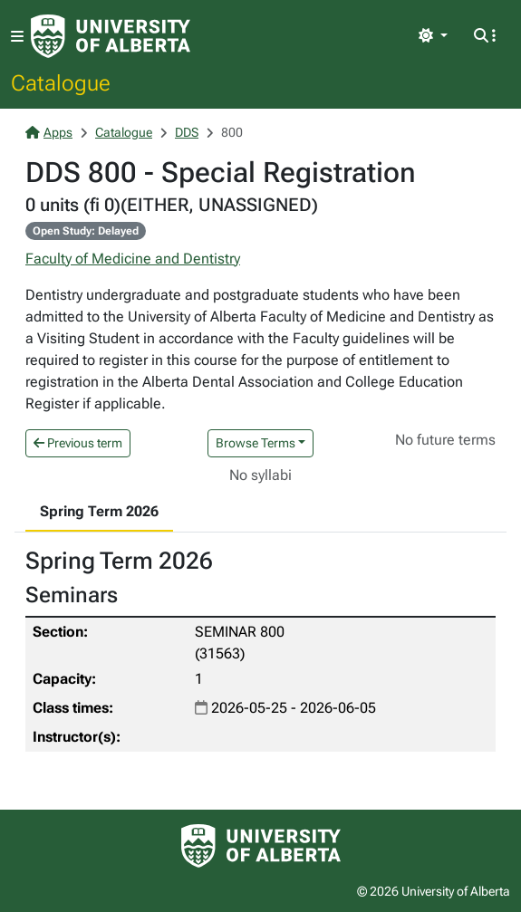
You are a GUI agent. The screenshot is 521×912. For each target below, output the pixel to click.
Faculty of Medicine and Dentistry (132, 258)
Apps (48, 132)
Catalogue (61, 82)
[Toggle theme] (433, 36)
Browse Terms (255, 443)
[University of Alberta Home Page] (111, 36)
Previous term (78, 443)
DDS (186, 132)
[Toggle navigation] (17, 36)
